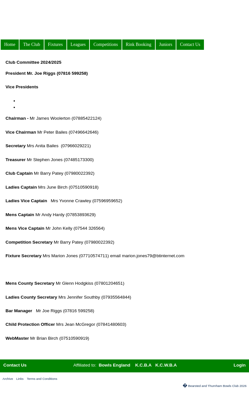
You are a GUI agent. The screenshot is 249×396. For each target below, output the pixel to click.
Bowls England (115, 365)
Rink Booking (138, 44)
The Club (31, 44)
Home (9, 44)
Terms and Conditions (42, 378)
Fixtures (55, 44)
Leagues (78, 44)
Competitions (105, 44)
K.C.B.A (143, 365)
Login (240, 365)
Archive (8, 378)
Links (20, 378)
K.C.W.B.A (166, 365)
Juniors (165, 44)
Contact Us (190, 44)
